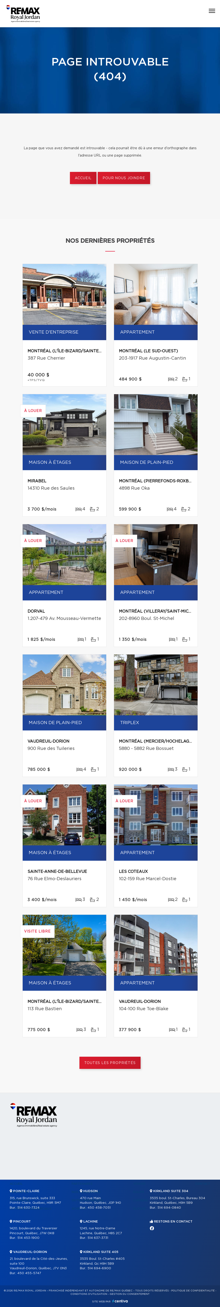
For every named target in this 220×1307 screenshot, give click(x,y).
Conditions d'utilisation (88, 1294)
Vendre (139, 1183)
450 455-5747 (29, 1273)
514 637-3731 (97, 1238)
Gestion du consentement (130, 1294)
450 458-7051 (99, 1207)
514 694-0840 (169, 1207)
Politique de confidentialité (193, 1290)
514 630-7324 (28, 1207)
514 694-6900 (99, 1268)
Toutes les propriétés (110, 1063)
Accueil (83, 178)
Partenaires (82, 1183)
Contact (202, 1183)
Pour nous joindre (124, 178)
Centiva (120, 1301)
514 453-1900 (28, 1238)
